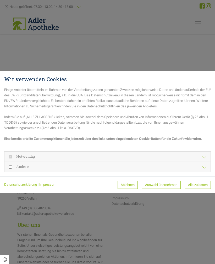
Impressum (47, 184)
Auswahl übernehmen (161, 185)
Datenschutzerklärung (20, 184)
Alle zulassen (198, 185)
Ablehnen (128, 185)
